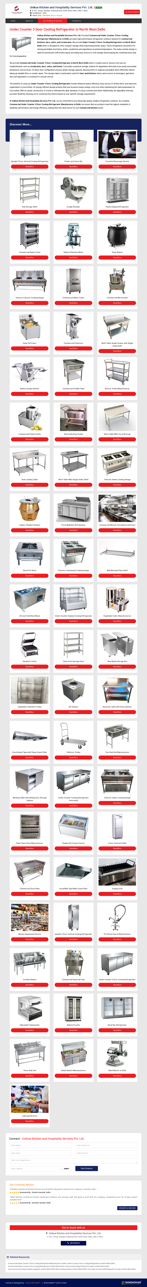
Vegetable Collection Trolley (30, 707)
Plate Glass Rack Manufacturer (29, 843)
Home (13, 21)
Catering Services (29, 1116)
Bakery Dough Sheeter (29, 389)
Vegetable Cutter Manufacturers (117, 616)
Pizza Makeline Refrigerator (73, 525)
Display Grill (117, 889)
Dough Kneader (73, 207)
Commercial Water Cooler (73, 298)
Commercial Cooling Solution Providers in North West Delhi (87, 1266)
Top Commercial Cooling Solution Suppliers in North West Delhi (31, 1269)
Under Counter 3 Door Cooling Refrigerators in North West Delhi (90, 1263)
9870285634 (132, 12)
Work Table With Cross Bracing (117, 434)
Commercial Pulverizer (73, 343)
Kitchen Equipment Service (29, 934)
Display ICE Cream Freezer (73, 843)
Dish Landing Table (30, 479)
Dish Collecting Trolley (73, 434)
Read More (30, 167)
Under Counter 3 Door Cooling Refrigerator (117, 979)
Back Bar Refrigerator (117, 1025)
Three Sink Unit (29, 1070)
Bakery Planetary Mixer (73, 252)
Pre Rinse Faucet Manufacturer (117, 934)
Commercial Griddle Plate (73, 389)
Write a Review (56, 15)
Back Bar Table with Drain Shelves (117, 707)
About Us (29, 21)
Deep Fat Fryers (29, 343)
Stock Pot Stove (29, 570)
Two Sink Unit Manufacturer (117, 752)
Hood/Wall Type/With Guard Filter (73, 889)
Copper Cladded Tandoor (29, 525)
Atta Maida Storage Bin (117, 661)
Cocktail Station (29, 979)
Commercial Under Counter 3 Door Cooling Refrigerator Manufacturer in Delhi (37, 1263)
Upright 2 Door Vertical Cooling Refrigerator (73, 934)
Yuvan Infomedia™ (32, 1282)
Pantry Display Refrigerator (117, 207)
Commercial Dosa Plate (30, 889)
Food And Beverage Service (117, 161)
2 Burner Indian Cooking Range (117, 798)
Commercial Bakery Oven (29, 252)
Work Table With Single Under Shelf (73, 479)
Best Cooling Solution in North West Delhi (71, 1269)
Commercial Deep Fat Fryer (73, 979)
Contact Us (76, 21)
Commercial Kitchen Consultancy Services (117, 525)
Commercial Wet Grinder (117, 298)
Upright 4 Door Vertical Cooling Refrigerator (29, 161)
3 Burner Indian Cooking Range (117, 479)
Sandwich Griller (30, 661)
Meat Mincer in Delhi (117, 1070)
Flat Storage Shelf (29, 207)
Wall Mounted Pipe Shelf (117, 570)
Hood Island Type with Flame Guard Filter (29, 752)
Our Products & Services (52, 21)
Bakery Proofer (73, 1025)
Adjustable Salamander (30, 1025)
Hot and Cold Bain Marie (29, 616)
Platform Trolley (73, 752)
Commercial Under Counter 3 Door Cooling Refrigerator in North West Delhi (36, 1266)
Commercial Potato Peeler (30, 434)
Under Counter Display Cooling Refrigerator (73, 616)
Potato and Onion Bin (73, 161)
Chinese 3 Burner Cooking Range (30, 298)
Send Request (87, 1168)
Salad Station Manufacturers (73, 1070)
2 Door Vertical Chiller (117, 843)
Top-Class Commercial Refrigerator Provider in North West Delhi (112, 1269)
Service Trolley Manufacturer (117, 389)
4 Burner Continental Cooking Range (73, 570)
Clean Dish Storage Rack (73, 661)
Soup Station (117, 252)
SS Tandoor (73, 707)
